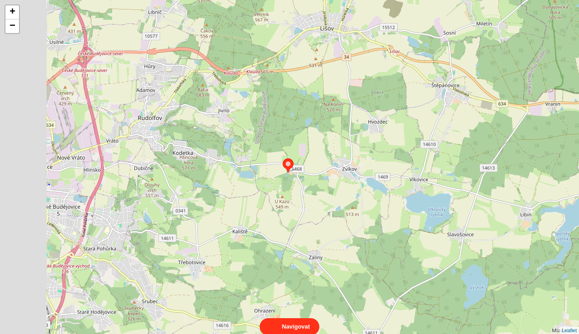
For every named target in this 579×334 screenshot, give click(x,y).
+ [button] (12, 12)
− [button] (12, 26)
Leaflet (569, 322)
